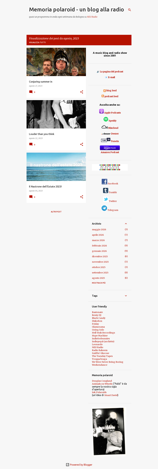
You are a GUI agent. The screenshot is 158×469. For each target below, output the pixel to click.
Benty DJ (96, 315)
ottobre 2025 (99, 267)
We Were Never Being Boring (107, 362)
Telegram (110, 210)
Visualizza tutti (37, 42)
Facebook (110, 183)
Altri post (56, 212)
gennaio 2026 (99, 251)
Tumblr (110, 192)
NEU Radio (92, 16)
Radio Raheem (99, 350)
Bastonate (97, 312)
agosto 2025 (98, 278)
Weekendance (99, 364)
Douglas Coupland (102, 381)
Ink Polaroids (99, 392)
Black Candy (98, 318)
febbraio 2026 (99, 245)
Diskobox (97, 321)
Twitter (110, 201)
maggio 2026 (99, 229)
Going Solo (98, 329)
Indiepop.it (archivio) (103, 341)
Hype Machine (100, 335)
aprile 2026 (98, 234)
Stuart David (111, 395)
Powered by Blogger (79, 464)
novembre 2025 (100, 261)
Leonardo (97, 344)
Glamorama (98, 326)
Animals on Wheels (102, 383)
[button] (81, 92)
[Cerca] (129, 10)
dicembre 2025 (100, 256)
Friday (95, 324)
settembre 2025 (100, 272)
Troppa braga (99, 359)
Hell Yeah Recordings (103, 332)
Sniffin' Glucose (100, 353)
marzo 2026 (98, 240)
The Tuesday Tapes (102, 356)
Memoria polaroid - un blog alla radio (76, 9)
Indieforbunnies (101, 338)
